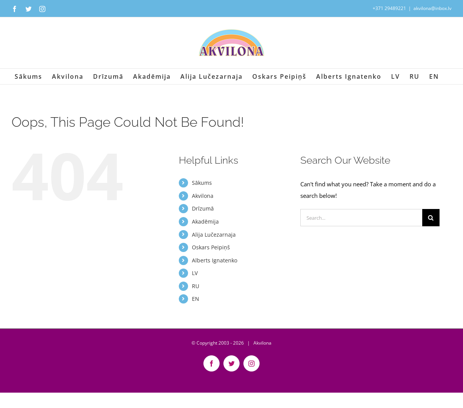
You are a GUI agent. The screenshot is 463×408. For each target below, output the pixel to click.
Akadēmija (205, 221)
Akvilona (202, 195)
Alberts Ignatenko (214, 260)
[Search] (431, 217)
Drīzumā (203, 208)
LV (195, 273)
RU (195, 286)
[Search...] (361, 217)
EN (195, 298)
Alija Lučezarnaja (214, 234)
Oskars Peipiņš (211, 247)
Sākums (202, 182)
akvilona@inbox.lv (432, 8)
